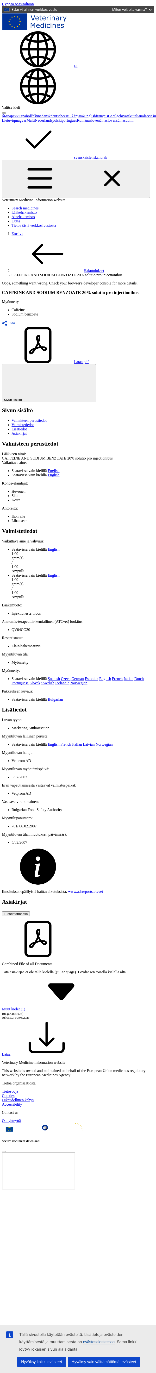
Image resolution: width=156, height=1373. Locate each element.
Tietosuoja (10, 1091)
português (69, 120)
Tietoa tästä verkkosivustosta (34, 225)
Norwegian (78, 683)
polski (57, 120)
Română (83, 120)
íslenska (92, 157)
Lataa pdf (45, 362)
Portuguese (20, 683)
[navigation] (18, 4)
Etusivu (17, 234)
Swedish (47, 683)
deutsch (56, 116)
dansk (46, 116)
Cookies (8, 1096)
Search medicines (25, 208)
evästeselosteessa (99, 1342)
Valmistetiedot (23, 425)
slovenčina (98, 120)
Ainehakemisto (23, 217)
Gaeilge (114, 116)
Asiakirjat (19, 433)
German (77, 679)
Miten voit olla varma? (132, 9)
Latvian (89, 744)
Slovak (35, 683)
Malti (30, 120)
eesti (65, 116)
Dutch (139, 679)
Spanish (54, 679)
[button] (10, 323)
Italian (128, 679)
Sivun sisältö (49, 383)
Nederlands (43, 120)
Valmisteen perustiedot (29, 420)
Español (25, 116)
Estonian (91, 679)
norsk (103, 157)
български (10, 116)
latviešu (150, 116)
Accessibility (12, 1104)
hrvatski (126, 116)
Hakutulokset (58, 271)
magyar (20, 120)
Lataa (42, 1054)
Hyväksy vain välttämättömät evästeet (104, 1362)
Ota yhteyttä (11, 1121)
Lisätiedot (19, 429)
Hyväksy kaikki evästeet (41, 1362)
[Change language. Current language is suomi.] (39, 66)
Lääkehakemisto (24, 212)
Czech (65, 679)
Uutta (16, 221)
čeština (36, 116)
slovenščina (115, 120)
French (117, 679)
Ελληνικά (76, 116)
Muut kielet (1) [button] (49, 1009)
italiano (138, 116)
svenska (80, 157)
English (90, 116)
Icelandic (62, 683)
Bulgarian (55, 699)
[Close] (4, 1151)
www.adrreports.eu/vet (85, 891)
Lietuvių (8, 120)
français (102, 116)
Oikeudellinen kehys (18, 1100)
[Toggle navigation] (76, 179)
